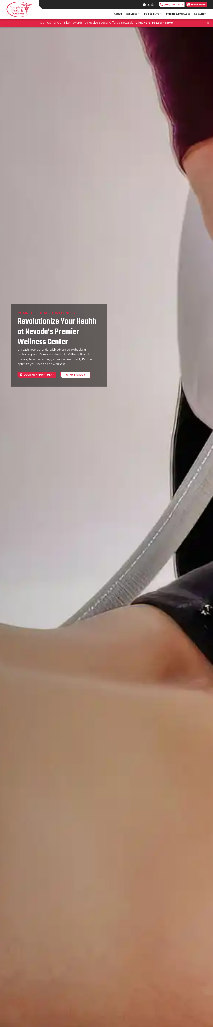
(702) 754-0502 (171, 4)
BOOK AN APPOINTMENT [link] (37, 375)
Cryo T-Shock (75, 375)
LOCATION (200, 14)
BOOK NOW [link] (196, 4)
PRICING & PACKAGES (178, 14)
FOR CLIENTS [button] (153, 14)
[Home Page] (19, 9)
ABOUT (118, 14)
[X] (148, 4)
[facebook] (144, 4)
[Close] (208, 23)
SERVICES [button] (133, 14)
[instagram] (152, 4)
